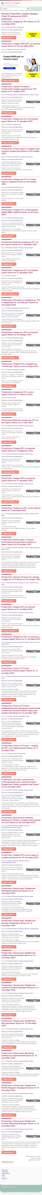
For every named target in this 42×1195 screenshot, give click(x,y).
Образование (20, 27)
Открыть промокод (10, 80)
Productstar (9, 27)
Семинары (21, 94)
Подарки (15, 124)
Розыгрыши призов (34, 676)
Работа (14, 27)
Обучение (23, 49)
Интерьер (32, 928)
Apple (31, 547)
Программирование (6, 827)
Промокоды (5, 1171)
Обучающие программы (19, 676)
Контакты (4, 1178)
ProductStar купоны (7, 1162)
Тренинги (26, 94)
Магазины (4, 1170)
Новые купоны (6, 1173)
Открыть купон (9, 37)
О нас (3, 1177)
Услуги (14, 49)
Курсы (18, 49)
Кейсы (14, 827)
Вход (3, 1175)
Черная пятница (34, 94)
